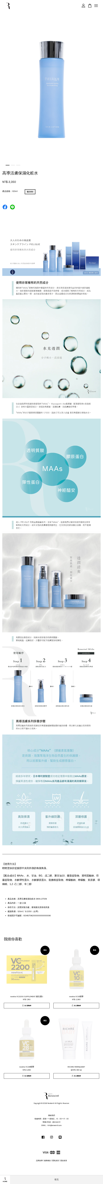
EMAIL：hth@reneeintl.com (51, 1125)
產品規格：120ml (10, 191)
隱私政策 (55, 1161)
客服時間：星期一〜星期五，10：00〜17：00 (51, 1119)
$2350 (30, 192)
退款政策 (63, 1161)
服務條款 (47, 1161)
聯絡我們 (51, 1115)
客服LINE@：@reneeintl (51, 1122)
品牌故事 (39, 1161)
